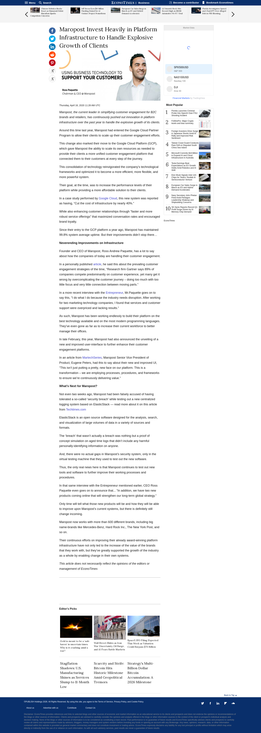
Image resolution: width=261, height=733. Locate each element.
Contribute (71, 708)
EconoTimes (169, 220)
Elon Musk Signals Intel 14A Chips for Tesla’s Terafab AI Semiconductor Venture (183, 177)
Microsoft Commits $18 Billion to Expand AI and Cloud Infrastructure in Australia (184, 155)
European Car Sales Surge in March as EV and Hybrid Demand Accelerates (184, 187)
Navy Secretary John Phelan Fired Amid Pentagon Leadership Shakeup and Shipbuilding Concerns (184, 199)
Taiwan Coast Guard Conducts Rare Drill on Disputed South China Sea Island (185, 145)
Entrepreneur (114, 292)
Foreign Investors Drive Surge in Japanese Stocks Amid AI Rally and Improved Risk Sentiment (184, 134)
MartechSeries (92, 357)
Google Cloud (108, 198)
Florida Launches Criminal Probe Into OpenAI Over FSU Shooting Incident (184, 113)
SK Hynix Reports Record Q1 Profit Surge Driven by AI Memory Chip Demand (184, 209)
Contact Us (90, 708)
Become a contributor (186, 2)
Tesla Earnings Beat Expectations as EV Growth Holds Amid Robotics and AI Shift (183, 166)
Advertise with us (50, 708)
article (97, 264)
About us (30, 708)
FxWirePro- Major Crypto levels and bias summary (182, 122)
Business (143, 2)
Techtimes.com (76, 409)
